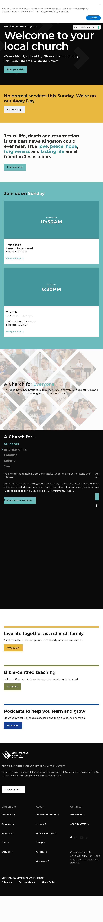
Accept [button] (93, 18)
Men (4, 842)
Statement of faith (46, 814)
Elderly (9, 461)
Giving (39, 842)
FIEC (64, 772)
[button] (99, 4)
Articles (40, 851)
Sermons (7, 824)
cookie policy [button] (82, 9)
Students (11, 444)
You (7, 466)
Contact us (76, 814)
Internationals (15, 449)
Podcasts (7, 833)
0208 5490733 (78, 824)
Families (10, 455)
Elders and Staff (45, 833)
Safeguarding (26, 908)
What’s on (7, 814)
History (40, 824)
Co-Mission (41, 772)
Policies (6, 908)
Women (6, 851)
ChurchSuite (48, 908)
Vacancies (41, 861)
